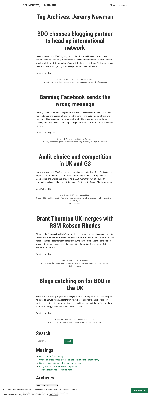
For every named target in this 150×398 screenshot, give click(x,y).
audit (40, 198)
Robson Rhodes (95, 263)
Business (88, 139)
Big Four (61, 198)
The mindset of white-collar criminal (55, 370)
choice (67, 198)
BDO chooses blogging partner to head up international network (75, 40)
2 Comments (102, 82)
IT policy (60, 142)
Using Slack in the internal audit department (59, 366)
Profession (87, 79)
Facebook (53, 142)
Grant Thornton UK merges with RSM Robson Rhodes (75, 222)
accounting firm (49, 263)
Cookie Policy (54, 395)
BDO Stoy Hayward (50, 198)
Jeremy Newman (77, 82)
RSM (103, 263)
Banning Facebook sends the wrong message (75, 100)
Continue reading (49, 73)
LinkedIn (123, 5)
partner (87, 82)
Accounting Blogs (87, 319)
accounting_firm (56, 322)
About (113, 5)
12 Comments (101, 141)
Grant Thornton (87, 198)
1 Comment (76, 203)
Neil (60, 79)
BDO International (56, 82)
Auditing (85, 195)
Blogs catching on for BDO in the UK (75, 284)
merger (85, 263)
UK (92, 82)
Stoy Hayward (84, 142)
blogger (67, 82)
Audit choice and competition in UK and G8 (75, 160)
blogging (70, 322)
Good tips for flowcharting (51, 356)
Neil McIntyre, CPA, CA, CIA (40, 5)
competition (76, 198)
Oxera (110, 198)
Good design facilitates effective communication (61, 363)
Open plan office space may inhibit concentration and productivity (69, 360)
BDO (47, 82)
